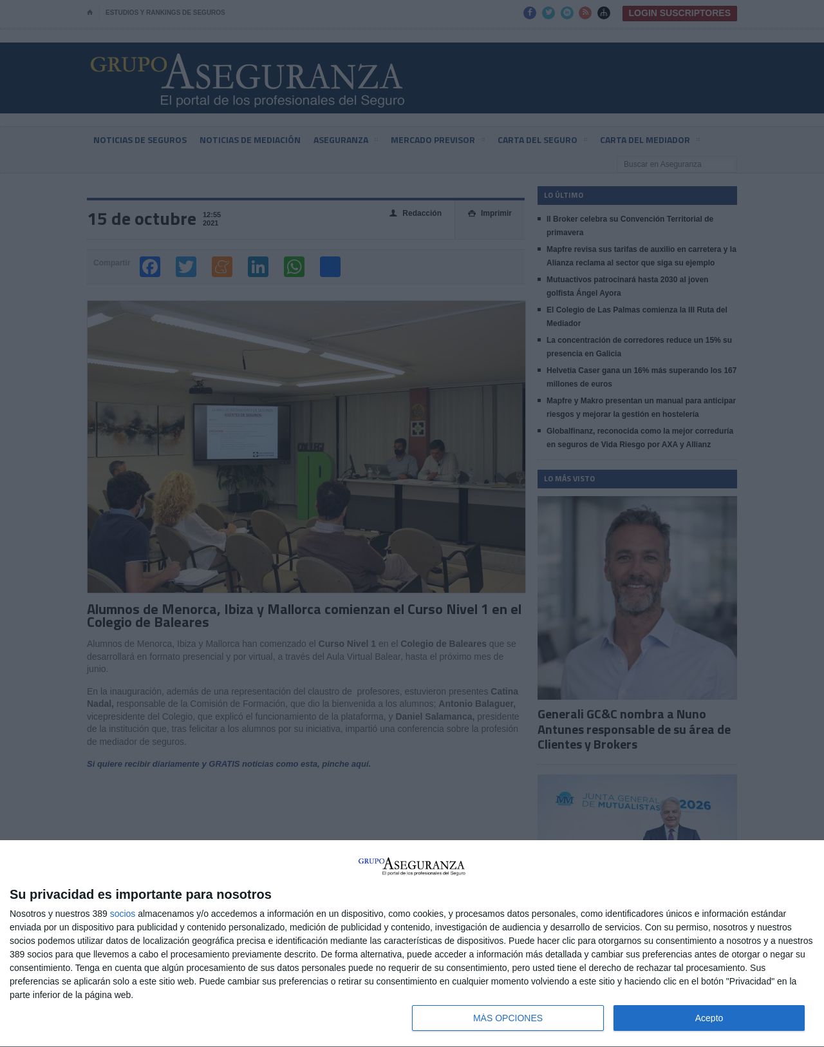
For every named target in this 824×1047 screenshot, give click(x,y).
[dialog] (412, 944)
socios (123, 913)
